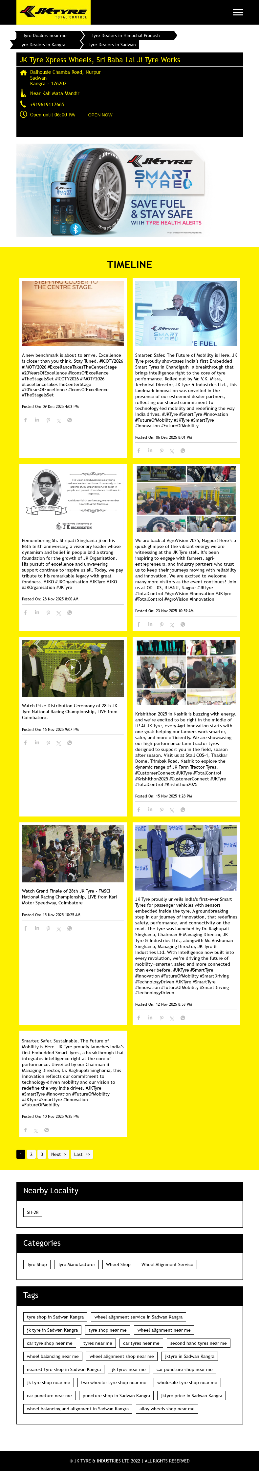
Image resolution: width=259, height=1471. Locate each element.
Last (78, 1154)
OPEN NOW (100, 114)
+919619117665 (47, 104)
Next (56, 1154)
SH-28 (32, 1212)
